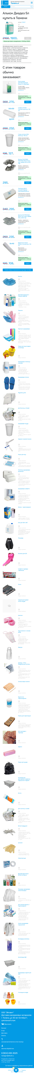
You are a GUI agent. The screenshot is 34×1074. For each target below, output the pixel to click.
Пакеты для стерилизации (24, 716)
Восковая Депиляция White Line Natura (23, 874)
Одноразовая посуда (23, 423)
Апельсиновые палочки (24, 681)
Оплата (3, 1035)
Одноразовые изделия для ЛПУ (24, 973)
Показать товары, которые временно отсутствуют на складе (18, 269)
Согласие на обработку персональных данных (19, 1065)
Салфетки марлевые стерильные (23, 569)
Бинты (19, 793)
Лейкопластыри (22, 858)
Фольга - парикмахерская (24, 507)
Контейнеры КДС (22, 957)
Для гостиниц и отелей (23, 808)
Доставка (4, 1033)
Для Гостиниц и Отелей (23, 408)
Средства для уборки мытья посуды (23, 600)
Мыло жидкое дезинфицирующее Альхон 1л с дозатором (23, 83)
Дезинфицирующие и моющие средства (23, 295)
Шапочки (20, 615)
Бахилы (20, 276)
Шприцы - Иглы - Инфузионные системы (24, 663)
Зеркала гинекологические (24, 439)
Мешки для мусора (22, 762)
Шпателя (20, 842)
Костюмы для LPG (22, 553)
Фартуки (20, 647)
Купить (27, 38)
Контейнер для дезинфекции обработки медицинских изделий (24, 779)
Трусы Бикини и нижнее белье (24, 631)
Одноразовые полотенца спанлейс (24, 362)
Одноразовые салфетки (24, 488)
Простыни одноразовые (24, 329)
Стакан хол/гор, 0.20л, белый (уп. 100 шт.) (23, 135)
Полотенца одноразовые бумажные (24, 470)
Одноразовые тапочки (23, 377)
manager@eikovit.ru (7, 1056)
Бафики (20, 746)
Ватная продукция (22, 826)
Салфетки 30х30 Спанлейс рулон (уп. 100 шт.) (24, 109)
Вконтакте (6, 1024)
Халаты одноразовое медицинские (23, 924)
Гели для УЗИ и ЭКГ (23, 522)
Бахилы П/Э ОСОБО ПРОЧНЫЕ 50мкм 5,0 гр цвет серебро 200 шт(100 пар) (24, 161)
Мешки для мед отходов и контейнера (24, 347)
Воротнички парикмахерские (22, 697)
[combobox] (22, 6)
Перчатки (20, 310)
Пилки (19, 584)
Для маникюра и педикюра (22, 732)
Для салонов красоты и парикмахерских (23, 905)
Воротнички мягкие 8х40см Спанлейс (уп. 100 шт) (24, 244)
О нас (3, 1030)
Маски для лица (22, 454)
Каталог (5, 6)
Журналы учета (22, 392)
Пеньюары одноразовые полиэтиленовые (24, 890)
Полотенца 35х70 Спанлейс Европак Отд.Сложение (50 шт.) (23, 190)
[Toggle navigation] (31, 2)
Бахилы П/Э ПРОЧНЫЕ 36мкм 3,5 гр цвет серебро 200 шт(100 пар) (24, 216)
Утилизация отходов (23, 992)
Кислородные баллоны (23, 939)
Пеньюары (20, 538)
